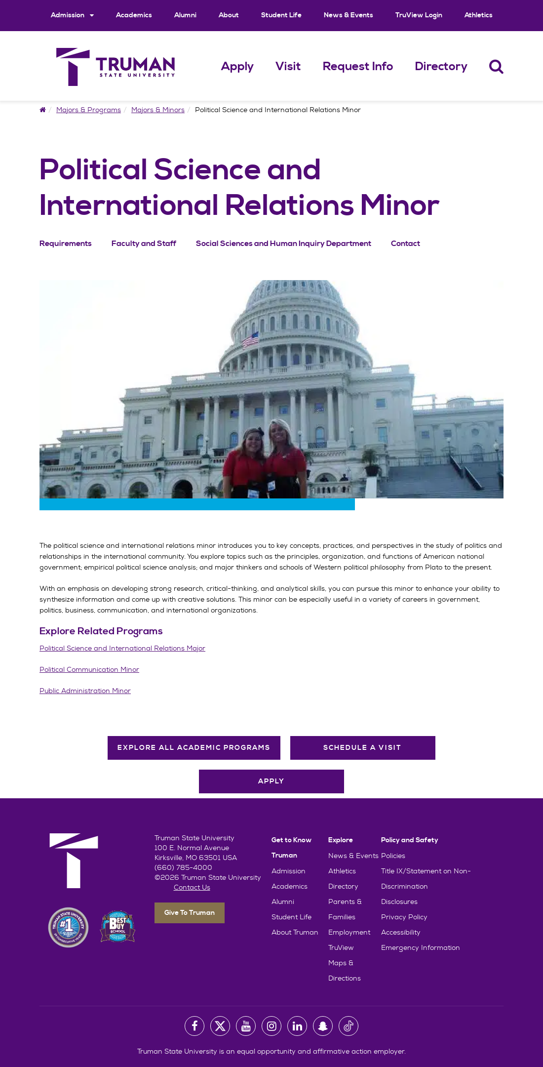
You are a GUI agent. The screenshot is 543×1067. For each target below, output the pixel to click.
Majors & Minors (158, 109)
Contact (405, 243)
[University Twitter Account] (220, 1026)
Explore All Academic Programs (194, 747)
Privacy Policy (404, 916)
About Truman (295, 932)
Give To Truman (189, 912)
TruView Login (418, 15)
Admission (72, 15)
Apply (237, 66)
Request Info (358, 66)
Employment (349, 932)
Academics (134, 15)
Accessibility (401, 932)
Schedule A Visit (362, 747)
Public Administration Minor (85, 690)
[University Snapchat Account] (323, 1026)
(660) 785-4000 (183, 867)
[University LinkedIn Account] (297, 1026)
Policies (393, 855)
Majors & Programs (88, 109)
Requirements (65, 243)
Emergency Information (420, 947)
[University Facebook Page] (194, 1026)
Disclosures (399, 901)
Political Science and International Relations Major (122, 648)
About (229, 15)
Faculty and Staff (144, 243)
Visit (288, 66)
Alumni (185, 15)
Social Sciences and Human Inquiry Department (283, 243)
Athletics (479, 15)
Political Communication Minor (89, 669)
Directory (441, 66)
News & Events (348, 15)
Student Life (281, 15)
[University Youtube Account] (246, 1026)
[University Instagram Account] (271, 1026)
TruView (341, 947)
